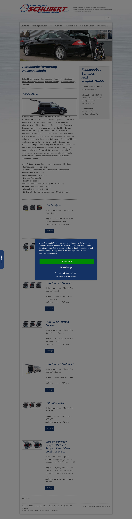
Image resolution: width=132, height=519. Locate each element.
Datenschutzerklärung (69, 276)
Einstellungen (66, 267)
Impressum (59, 276)
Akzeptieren (67, 261)
